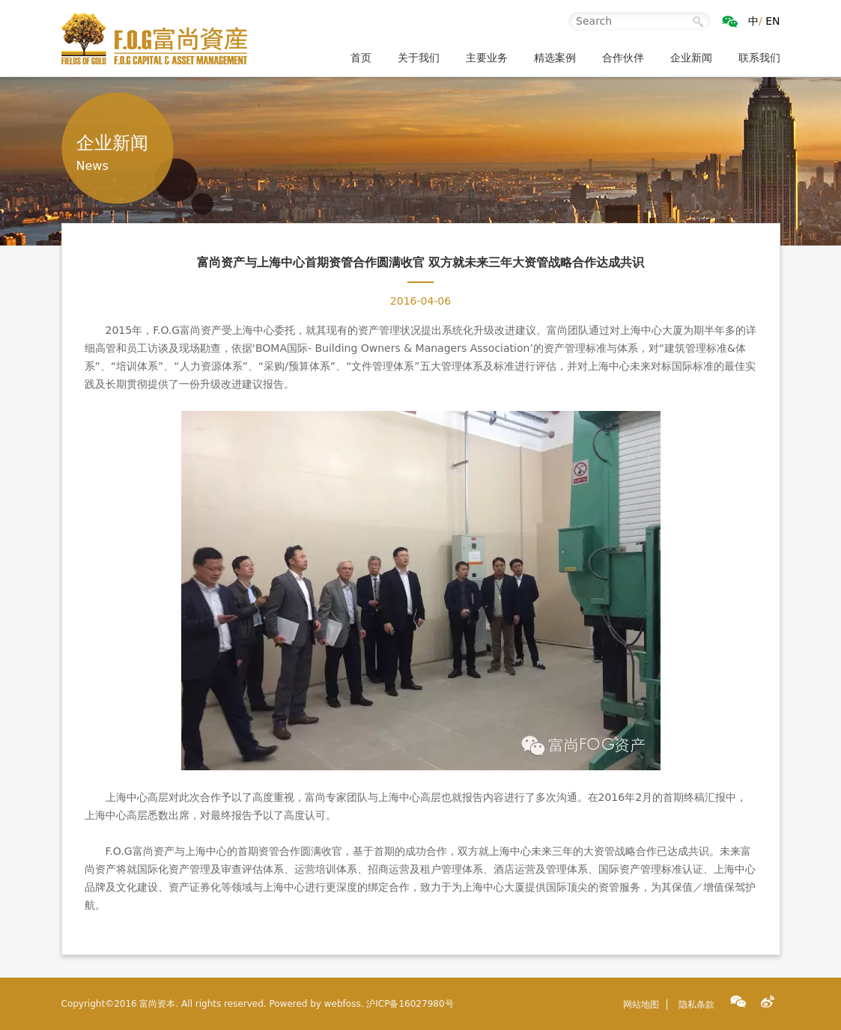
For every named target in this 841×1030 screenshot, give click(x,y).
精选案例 (555, 58)
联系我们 (759, 58)
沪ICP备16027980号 (409, 1004)
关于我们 (419, 58)
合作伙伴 (623, 58)
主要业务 (487, 58)
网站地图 (641, 1004)
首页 (360, 58)
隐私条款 (696, 1004)
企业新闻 (691, 58)
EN (772, 21)
